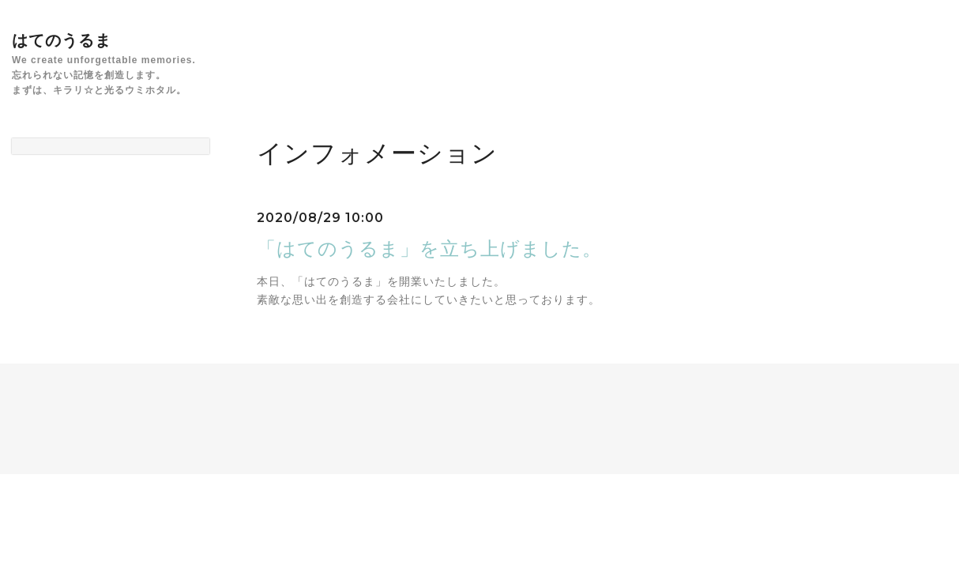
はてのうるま (61, 40)
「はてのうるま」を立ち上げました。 (429, 248)
